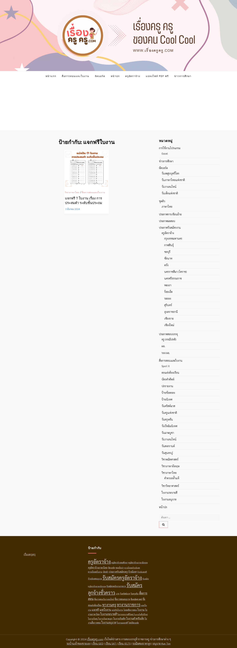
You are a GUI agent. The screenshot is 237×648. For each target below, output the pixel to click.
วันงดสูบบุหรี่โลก (170, 173)
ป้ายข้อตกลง (168, 392)
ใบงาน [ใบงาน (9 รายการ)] (141, 609)
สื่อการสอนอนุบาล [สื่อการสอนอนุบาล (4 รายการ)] (122, 599)
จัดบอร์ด (100, 76)
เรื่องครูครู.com (95, 639)
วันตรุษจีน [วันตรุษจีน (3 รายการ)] (135, 593)
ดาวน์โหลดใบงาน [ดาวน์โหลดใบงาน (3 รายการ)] (95, 571)
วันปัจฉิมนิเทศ (169, 426)
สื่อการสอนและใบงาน (75, 76)
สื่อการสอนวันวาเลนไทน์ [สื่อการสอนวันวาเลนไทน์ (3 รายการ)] (104, 599)
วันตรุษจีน (167, 419)
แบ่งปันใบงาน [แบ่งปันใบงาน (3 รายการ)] (117, 610)
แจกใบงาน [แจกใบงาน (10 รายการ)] (105, 609)
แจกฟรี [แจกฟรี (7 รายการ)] (95, 609)
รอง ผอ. (166, 353)
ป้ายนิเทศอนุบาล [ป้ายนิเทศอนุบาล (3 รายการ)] (95, 578)
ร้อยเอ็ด (168, 291)
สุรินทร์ (168, 305)
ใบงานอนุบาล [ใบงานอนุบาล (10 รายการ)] (108, 622)
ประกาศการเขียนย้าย (170, 214)
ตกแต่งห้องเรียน (170, 372)
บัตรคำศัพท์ (168, 379)
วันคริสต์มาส (168, 406)
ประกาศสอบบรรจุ (168, 334)
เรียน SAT (111, 643)
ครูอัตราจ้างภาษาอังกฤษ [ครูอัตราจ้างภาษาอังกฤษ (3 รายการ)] (138, 562)
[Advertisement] (118, 106)
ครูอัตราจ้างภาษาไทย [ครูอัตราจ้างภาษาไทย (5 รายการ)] (97, 567)
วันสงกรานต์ (168, 446)
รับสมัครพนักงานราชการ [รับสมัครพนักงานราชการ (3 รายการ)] (116, 586)
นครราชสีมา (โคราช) (175, 271)
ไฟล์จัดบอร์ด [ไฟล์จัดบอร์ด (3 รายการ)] (134, 622)
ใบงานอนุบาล (169, 499)
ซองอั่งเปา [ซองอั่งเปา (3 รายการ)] (120, 567)
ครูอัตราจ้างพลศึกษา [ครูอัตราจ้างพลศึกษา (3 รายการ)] (119, 562)
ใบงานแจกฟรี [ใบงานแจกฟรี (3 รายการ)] (122, 622)
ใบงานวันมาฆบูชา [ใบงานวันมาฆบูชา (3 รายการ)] (105, 618)
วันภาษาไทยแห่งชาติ (173, 180)
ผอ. (163, 346)
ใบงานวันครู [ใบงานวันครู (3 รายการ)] (93, 618)
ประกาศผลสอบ (167, 221)
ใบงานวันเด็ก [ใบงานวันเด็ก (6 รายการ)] (119, 618)
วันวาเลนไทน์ (169, 186)
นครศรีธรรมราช (173, 278)
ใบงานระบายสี (169, 492)
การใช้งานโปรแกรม (169, 148)
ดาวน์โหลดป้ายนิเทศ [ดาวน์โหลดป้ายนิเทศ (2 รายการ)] (132, 568)
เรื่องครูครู (30, 554)
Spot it (166, 366)
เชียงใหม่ (169, 325)
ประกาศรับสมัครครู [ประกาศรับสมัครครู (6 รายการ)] (118, 571)
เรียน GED (97, 643)
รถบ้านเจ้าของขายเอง (78, 643)
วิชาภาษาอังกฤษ (171, 466)
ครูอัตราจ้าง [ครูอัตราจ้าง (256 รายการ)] (99, 561)
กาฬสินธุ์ (169, 245)
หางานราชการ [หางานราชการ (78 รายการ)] (128, 604)
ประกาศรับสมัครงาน (170, 227)
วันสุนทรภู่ (167, 453)
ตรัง (166, 265)
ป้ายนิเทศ (167, 399)
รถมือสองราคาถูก (142, 643)
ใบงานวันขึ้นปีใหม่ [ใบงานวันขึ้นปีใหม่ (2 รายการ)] (141, 614)
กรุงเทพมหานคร (173, 238)
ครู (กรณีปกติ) (169, 339)
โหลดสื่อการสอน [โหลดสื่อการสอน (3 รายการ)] (130, 610)
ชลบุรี (167, 251)
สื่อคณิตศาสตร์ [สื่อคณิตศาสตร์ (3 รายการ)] (136, 599)
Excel (165, 153)
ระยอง (167, 298)
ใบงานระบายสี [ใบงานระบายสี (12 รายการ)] (108, 614)
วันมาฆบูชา (168, 432)
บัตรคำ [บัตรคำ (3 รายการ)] (105, 571)
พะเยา (167, 285)
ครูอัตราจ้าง (132, 76)
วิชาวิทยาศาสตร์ (170, 486)
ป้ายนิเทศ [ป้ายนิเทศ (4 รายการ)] (132, 571)
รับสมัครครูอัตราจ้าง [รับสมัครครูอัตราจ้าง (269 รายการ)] (122, 577)
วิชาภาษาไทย (72, 192)
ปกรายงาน (167, 386)
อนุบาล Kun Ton (162, 643)
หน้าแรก (51, 76)
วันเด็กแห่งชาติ (170, 193)
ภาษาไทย (167, 206)
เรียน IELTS (124, 643)
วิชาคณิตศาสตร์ (170, 459)
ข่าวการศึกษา (182, 76)
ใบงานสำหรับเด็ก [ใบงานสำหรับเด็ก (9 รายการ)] (135, 618)
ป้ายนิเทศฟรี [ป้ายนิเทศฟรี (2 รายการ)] (142, 572)
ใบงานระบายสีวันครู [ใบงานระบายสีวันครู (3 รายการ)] (125, 614)
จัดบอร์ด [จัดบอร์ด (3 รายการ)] (111, 567)
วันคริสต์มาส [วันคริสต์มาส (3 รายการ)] (125, 593)
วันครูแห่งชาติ (169, 412)
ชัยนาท (168, 258)
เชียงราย (169, 318)
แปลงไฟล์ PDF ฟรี (157, 76)
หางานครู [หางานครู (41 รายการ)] (109, 604)
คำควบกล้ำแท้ (171, 478)
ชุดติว (162, 201)
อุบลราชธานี (171, 311)
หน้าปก (115, 76)
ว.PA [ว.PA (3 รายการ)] (117, 593)
